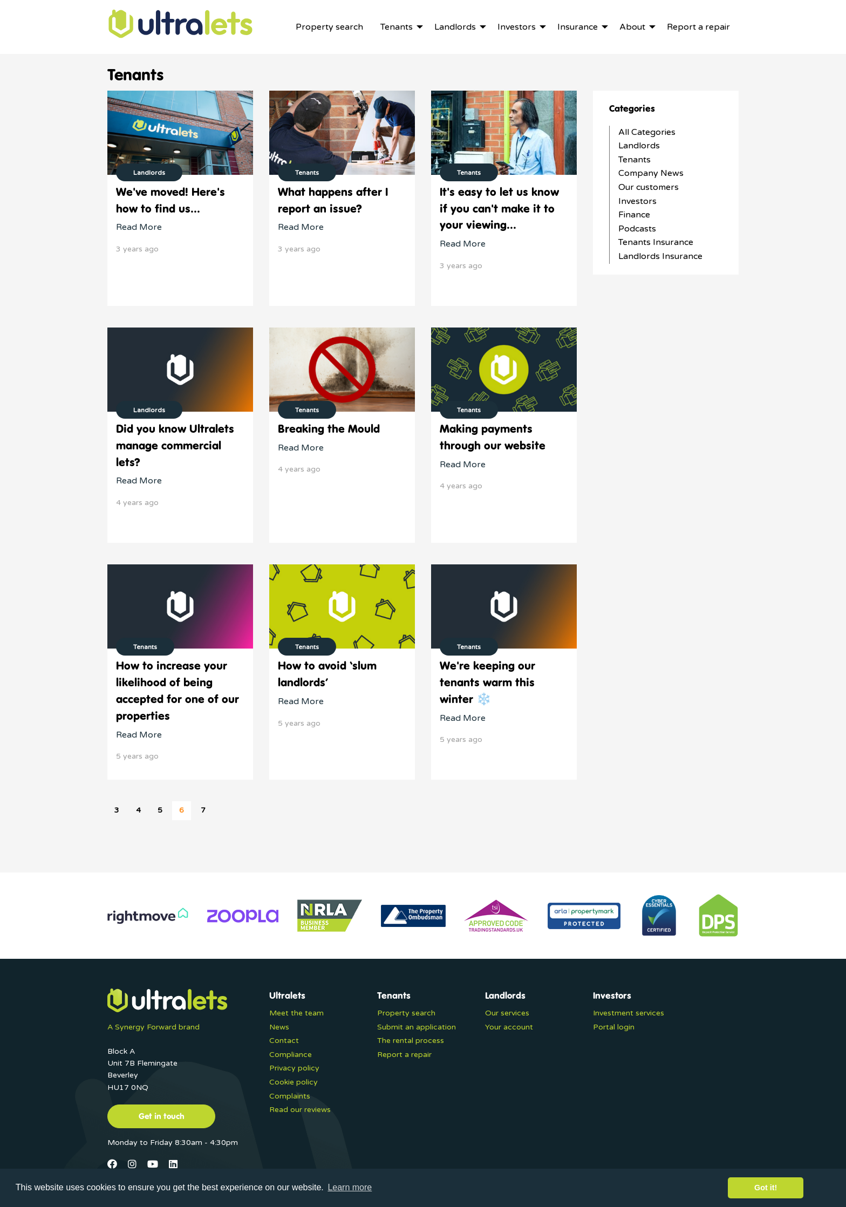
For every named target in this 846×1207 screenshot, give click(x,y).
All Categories (647, 132)
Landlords (639, 145)
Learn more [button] (350, 1187)
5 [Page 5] (160, 810)
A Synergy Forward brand (153, 1027)
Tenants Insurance (655, 242)
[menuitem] (329, 27)
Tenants (634, 159)
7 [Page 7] (203, 810)
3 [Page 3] (116, 810)
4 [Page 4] (138, 810)
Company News (651, 173)
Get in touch (162, 1115)
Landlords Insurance (660, 256)
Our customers (648, 187)
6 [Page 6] (181, 810)
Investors (637, 201)
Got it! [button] (765, 1187)
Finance (634, 214)
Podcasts (637, 228)
